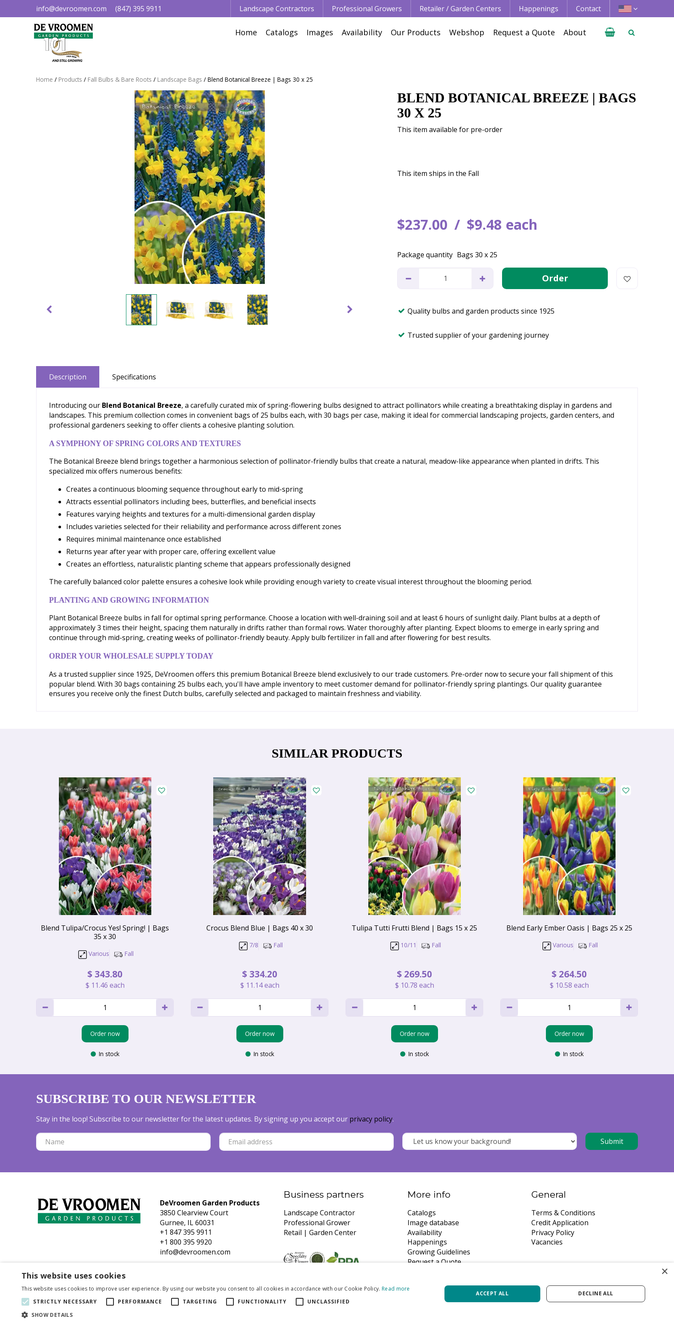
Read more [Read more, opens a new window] (396, 1288)
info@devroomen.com (71, 8)
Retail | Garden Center (320, 1232)
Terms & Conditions (563, 1212)
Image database (433, 1222)
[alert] (337, 1294)
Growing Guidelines (438, 1252)
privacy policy (370, 1119)
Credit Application (559, 1222)
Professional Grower (317, 1222)
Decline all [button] (595, 1293)
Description (67, 377)
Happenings (427, 1242)
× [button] (664, 1272)
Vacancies (547, 1242)
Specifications (134, 377)
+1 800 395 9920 (186, 1242)
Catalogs (421, 1212)
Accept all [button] (492, 1293)
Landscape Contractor (319, 1212)
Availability (424, 1232)
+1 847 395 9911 (186, 1232)
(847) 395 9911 (138, 8)
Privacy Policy (552, 1232)
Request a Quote (434, 1261)
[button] (215, 1314)
